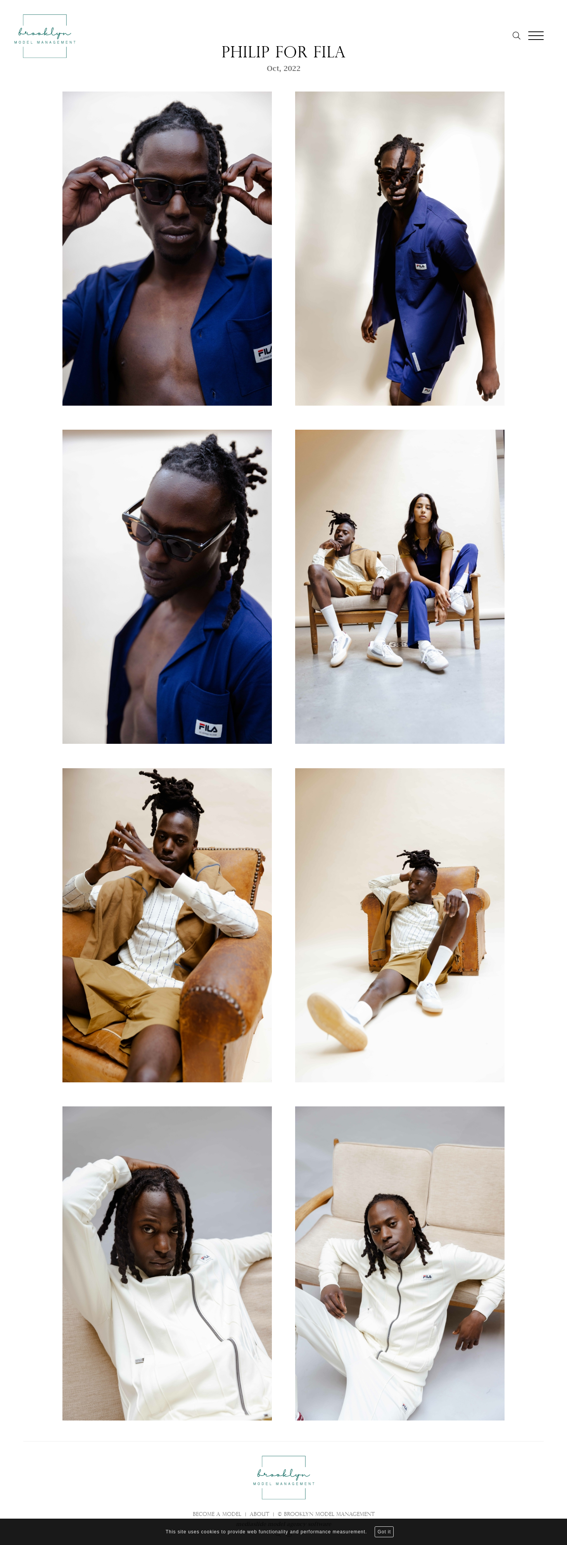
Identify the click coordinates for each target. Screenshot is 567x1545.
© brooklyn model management (326, 1514)
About (259, 1514)
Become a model (217, 1514)
